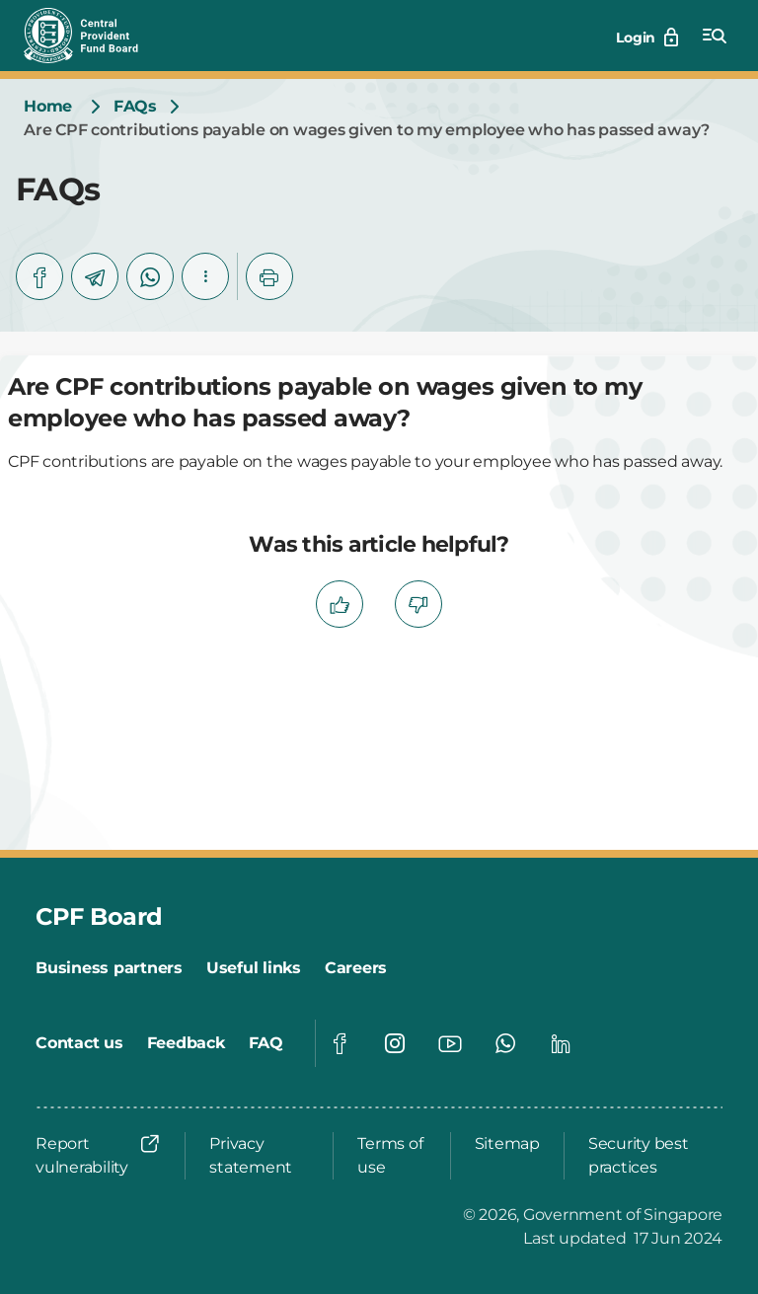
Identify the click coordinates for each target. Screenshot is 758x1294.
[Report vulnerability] (98, 1156)
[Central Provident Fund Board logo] (93, 35)
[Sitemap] (507, 1144)
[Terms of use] (391, 1156)
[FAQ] (266, 1043)
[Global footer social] (339, 1043)
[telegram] (94, 276)
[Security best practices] (649, 1156)
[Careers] (356, 968)
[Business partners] (109, 968)
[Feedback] (186, 1043)
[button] (205, 276)
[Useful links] (253, 968)
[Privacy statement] (259, 1156)
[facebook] (39, 276)
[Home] (48, 106)
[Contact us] (79, 1043)
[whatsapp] (150, 276)
